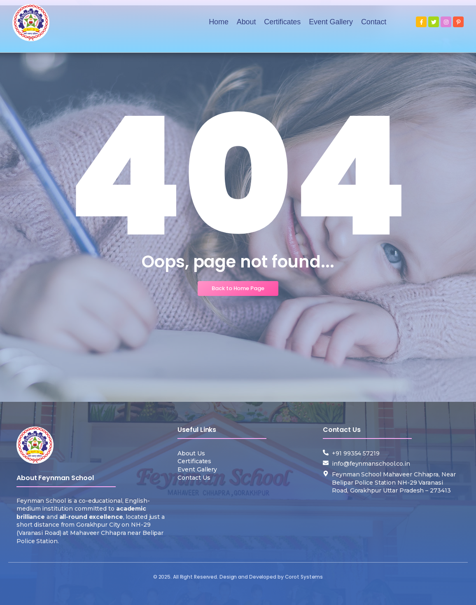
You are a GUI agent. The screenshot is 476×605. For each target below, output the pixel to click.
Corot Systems (304, 576)
